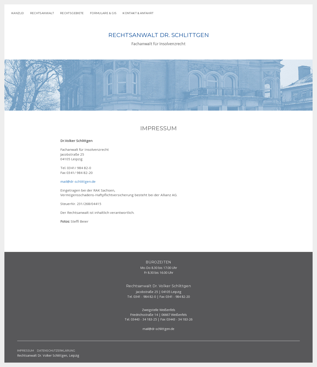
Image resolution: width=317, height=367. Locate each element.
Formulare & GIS (103, 13)
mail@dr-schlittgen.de (78, 181)
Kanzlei (17, 13)
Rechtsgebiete (72, 13)
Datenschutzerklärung (56, 350)
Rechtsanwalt (42, 13)
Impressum (25, 350)
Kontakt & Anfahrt (138, 13)
